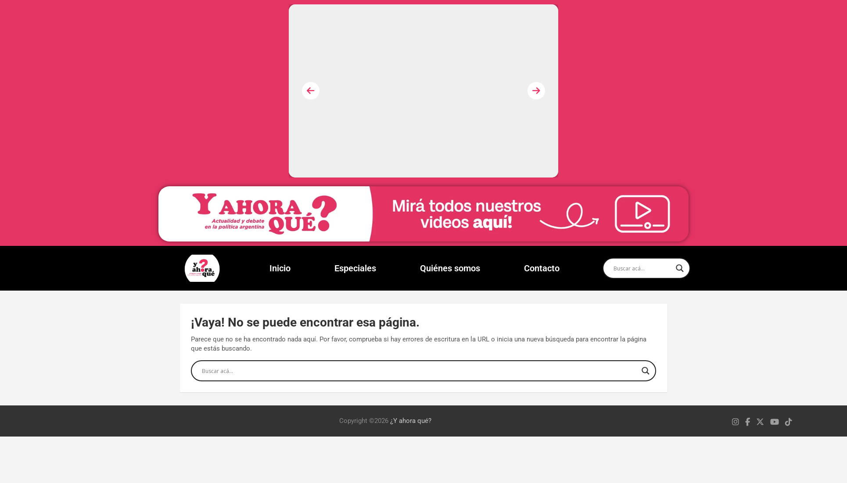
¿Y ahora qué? (410, 421)
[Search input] (642, 268)
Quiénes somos (450, 268)
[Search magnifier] (680, 268)
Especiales (355, 268)
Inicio (280, 268)
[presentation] (310, 90)
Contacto (542, 268)
